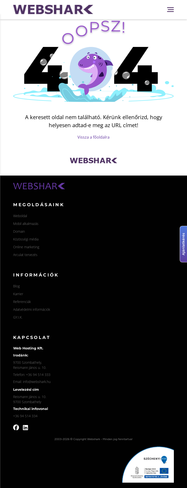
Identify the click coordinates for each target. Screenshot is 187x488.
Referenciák (22, 301)
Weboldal (20, 215)
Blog (16, 286)
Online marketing (26, 247)
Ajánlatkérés (183, 244)
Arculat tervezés (25, 254)
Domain (19, 231)
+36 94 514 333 (38, 374)
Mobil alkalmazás (25, 223)
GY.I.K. (17, 317)
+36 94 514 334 (25, 416)
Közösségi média (25, 239)
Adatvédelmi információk (31, 309)
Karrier (18, 294)
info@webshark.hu (37, 381)
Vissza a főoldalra (93, 137)
